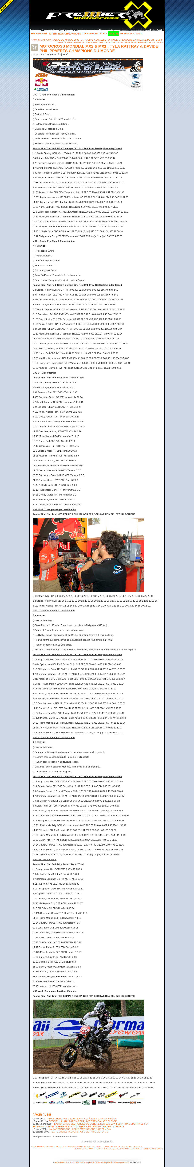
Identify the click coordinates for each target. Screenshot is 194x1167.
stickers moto (135, 1163)
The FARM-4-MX (39, 33)
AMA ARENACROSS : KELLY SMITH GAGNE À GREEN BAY (80, 1129)
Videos (104, 33)
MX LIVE (114, 33)
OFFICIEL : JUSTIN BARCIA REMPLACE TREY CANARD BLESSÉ (83, 1121)
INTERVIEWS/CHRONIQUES (65, 33)
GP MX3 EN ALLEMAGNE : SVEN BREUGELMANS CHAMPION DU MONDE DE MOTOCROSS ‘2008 (109, 42)
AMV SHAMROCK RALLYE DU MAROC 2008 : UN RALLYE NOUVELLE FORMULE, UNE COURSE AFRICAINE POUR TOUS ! (97, 40)
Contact (138, 33)
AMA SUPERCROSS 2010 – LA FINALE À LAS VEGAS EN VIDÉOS (82, 1118)
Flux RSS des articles (97, 1163)
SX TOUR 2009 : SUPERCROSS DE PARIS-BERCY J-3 (80, 1131)
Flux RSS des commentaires (118, 1163)
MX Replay (126, 33)
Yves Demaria (90, 33)
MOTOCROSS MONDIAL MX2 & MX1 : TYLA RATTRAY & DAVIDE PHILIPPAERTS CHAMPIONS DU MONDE (99, 48)
